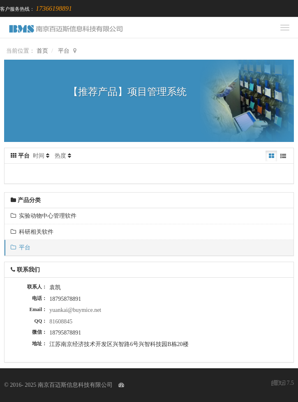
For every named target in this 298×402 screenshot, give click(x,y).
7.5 (282, 384)
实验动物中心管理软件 (43, 216)
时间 (38, 156)
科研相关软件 (32, 232)
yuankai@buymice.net (75, 310)
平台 (63, 51)
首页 (42, 51)
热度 (60, 156)
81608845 (60, 321)
